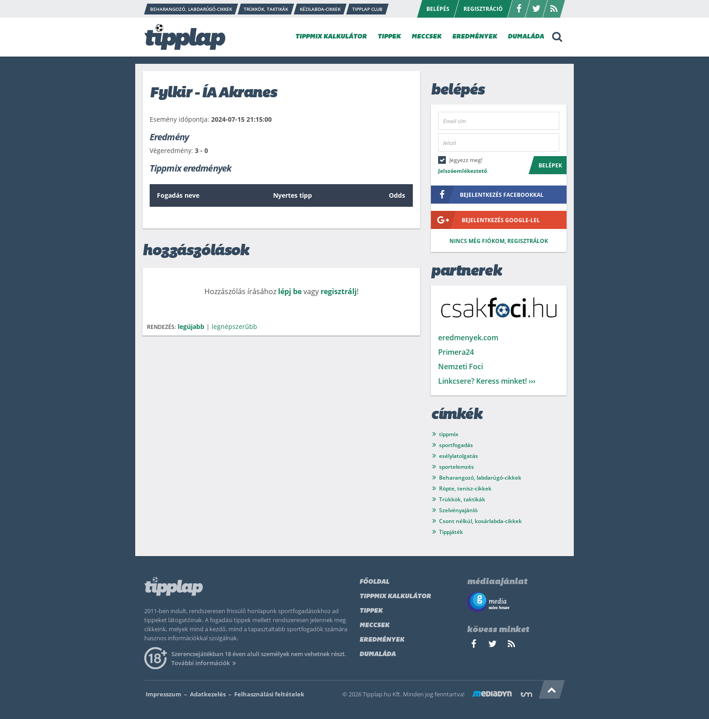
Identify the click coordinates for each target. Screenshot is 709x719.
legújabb (191, 326)
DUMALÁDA (526, 36)
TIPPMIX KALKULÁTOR (331, 36)
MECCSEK (426, 36)
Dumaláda (377, 654)
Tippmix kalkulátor (395, 596)
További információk (205, 663)
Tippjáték (451, 532)
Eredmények (381, 640)
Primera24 (456, 352)
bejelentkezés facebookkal (487, 195)
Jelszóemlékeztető (462, 171)
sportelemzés (456, 467)
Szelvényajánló (458, 510)
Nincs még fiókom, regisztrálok (498, 241)
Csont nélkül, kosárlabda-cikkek (480, 521)
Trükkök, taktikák (462, 499)
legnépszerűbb (234, 326)
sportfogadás (456, 445)
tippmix (448, 434)
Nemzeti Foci (460, 366)
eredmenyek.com (468, 338)
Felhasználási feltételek (269, 694)
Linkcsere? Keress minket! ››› (486, 381)
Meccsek (374, 625)
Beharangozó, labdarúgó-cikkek (480, 477)
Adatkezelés (208, 694)
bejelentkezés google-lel (485, 220)
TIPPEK (389, 36)
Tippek (371, 611)
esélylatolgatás (458, 456)
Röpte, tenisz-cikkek (465, 488)
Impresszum (163, 694)
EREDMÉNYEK (474, 36)
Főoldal (374, 582)
